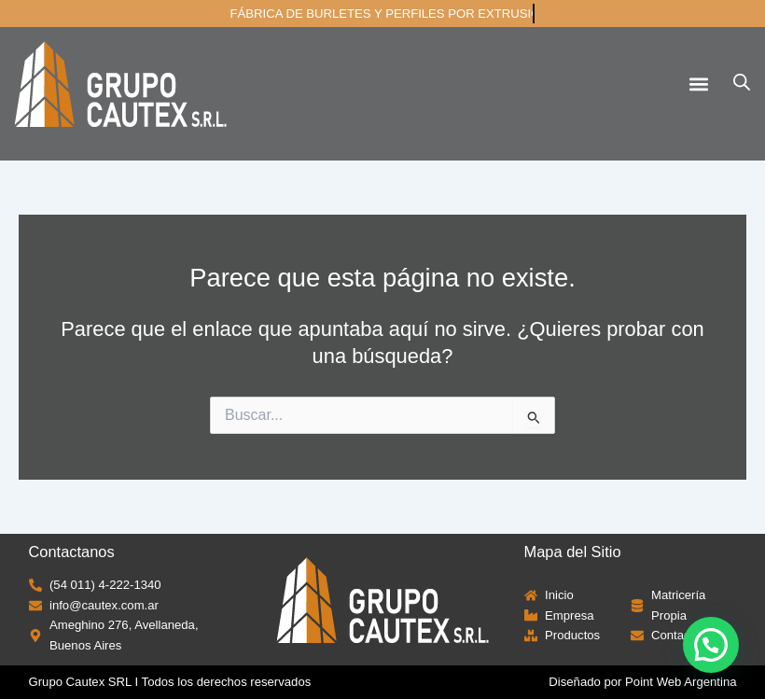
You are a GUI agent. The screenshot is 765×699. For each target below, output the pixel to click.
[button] (698, 83)
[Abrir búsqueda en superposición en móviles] (741, 82)
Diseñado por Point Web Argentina (642, 682)
